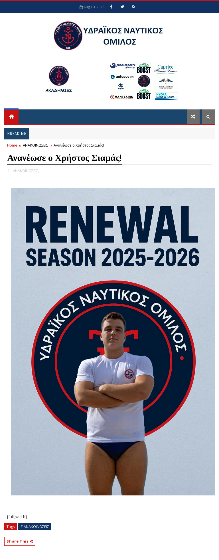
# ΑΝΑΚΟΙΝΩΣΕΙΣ (35, 526)
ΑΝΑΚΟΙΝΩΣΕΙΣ (35, 145)
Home (12, 145)
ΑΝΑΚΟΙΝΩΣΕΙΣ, (26, 170)
